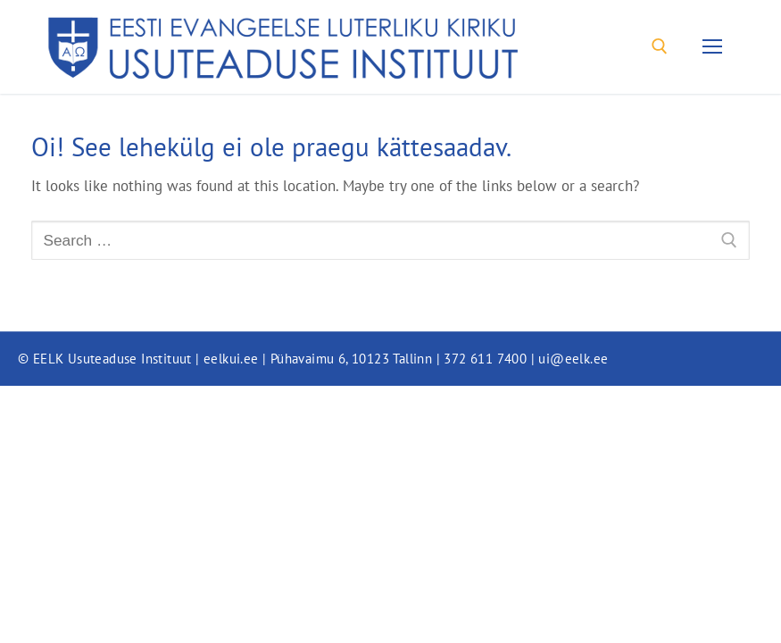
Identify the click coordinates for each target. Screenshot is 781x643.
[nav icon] (713, 47)
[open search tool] (660, 46)
